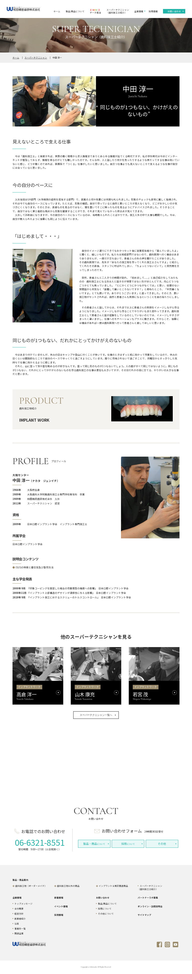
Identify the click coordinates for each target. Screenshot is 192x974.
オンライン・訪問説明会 (150, 906)
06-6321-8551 (40, 842)
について (94, 844)
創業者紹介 (20, 918)
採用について (105, 908)
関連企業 (19, 933)
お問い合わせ (174, 11)
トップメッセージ (23, 903)
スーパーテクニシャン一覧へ (96, 715)
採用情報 (153, 11)
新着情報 (58, 897)
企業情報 (138, 11)
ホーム (57, 11)
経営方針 (19, 913)
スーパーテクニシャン (35, 57)
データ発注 (95, 11)
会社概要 (19, 908)
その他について (106, 913)
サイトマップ (144, 914)
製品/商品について (75, 11)
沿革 (16, 923)
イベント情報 (61, 906)
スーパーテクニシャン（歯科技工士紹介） (117, 11)
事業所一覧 (20, 928)
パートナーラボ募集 (148, 897)
